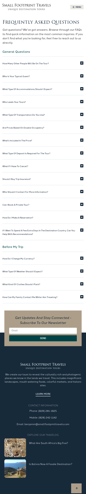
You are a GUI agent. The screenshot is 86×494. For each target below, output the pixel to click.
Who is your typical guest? (16, 76)
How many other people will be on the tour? (25, 63)
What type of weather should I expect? (22, 271)
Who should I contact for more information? (25, 191)
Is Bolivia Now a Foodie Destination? (50, 464)
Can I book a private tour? (15, 204)
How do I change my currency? (18, 258)
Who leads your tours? (14, 101)
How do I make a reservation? (17, 217)
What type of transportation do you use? (23, 114)
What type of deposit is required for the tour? (26, 153)
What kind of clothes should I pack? (21, 284)
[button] (43, 65)
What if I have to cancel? (15, 166)
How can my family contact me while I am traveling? (29, 297)
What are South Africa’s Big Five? (48, 443)
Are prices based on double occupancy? (23, 127)
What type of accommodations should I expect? (27, 89)
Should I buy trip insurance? (16, 178)
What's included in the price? (17, 140)
